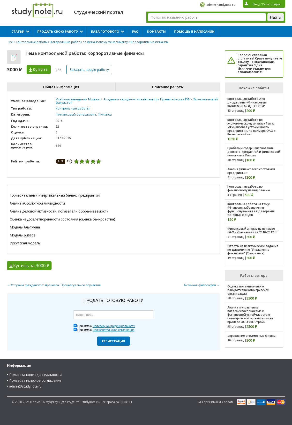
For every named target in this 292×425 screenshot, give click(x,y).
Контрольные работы (31, 42)
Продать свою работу (57, 31)
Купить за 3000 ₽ (31, 265)
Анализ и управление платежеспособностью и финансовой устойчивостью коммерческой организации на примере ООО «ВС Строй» (250, 314)
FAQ (135, 31)
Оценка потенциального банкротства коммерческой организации (248, 290)
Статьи (17, 31)
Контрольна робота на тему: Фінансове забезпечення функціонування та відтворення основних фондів (251, 209)
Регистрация (113, 341)
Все (10, 42)
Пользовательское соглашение (35, 380)
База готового (105, 31)
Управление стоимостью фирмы (251, 336)
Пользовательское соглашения (113, 330)
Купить (40, 69)
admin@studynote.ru (220, 5)
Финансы (105, 114)
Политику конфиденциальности (113, 326)
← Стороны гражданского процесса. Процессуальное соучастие (54, 285)
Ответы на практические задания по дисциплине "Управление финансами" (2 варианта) (252, 249)
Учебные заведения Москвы (78, 99)
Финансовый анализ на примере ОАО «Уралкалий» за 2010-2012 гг (252, 230)
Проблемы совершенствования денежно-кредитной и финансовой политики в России (253, 151)
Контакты (156, 31)
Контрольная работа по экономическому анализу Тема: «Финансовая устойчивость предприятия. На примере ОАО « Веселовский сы (251, 127)
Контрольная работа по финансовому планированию (248, 188)
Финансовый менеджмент (76, 114)
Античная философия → (202, 285)
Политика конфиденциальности (35, 374)
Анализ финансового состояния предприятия (251, 171)
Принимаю (106, 326)
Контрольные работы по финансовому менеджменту (89, 42)
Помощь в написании (194, 31)
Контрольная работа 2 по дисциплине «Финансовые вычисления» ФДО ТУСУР (247, 102)
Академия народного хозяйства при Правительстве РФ (147, 99)
